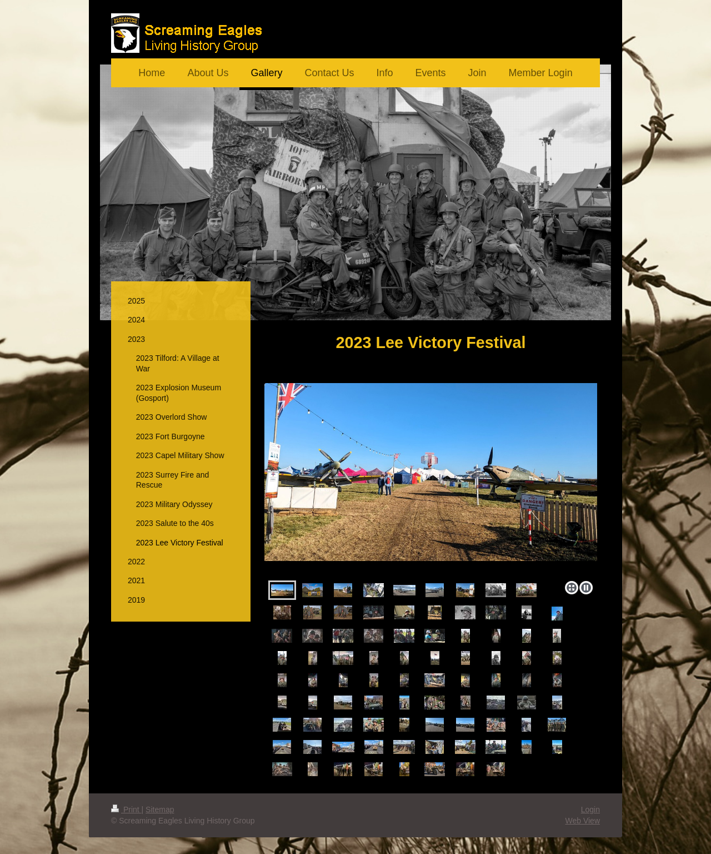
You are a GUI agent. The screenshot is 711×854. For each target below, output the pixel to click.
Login (590, 809)
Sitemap (160, 809)
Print (126, 809)
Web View (582, 820)
